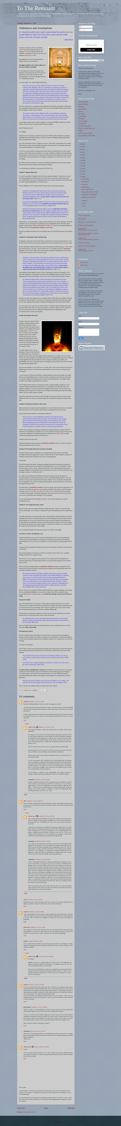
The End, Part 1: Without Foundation (87, 222)
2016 (81, 171)
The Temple (81, 118)
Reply (25, 720)
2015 (81, 174)
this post (38, 53)
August (84, 200)
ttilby (25, 801)
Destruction (81, 106)
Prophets (80, 130)
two (31, 55)
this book (27, 501)
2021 (81, 157)
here (42, 499)
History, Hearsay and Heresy (85, 133)
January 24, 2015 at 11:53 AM (37, 1031)
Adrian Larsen (32, 727)
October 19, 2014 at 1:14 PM (35, 941)
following (27, 55)
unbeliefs (21, 49)
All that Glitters (82, 123)
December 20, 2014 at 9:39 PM (42, 859)
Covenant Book (82, 116)
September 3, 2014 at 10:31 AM (46, 727)
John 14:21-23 (29, 491)
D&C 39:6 (21, 332)
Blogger (63, 1122)
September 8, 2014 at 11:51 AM (42, 841)
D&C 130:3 (37, 491)
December (84, 179)
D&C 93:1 (43, 491)
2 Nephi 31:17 (49, 225)
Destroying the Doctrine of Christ (89, 192)
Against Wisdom (82, 109)
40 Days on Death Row (84, 215)
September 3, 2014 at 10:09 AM (34, 801)
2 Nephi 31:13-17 (32, 331)
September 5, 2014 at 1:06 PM (36, 911)
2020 (81, 160)
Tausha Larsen (83, 265)
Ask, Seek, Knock (82, 121)
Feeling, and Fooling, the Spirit (86, 225)
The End (80, 111)
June (83, 206)
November (84, 181)
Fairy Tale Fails (82, 218)
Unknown (26, 911)
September (84, 187)
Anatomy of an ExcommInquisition (87, 246)
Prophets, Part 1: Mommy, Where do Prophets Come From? (88, 238)
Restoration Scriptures (83, 242)
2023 (81, 152)
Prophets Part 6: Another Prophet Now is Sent (85, 250)
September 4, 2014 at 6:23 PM (42, 779)
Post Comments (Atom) (29, 1112)
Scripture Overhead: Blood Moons (86, 128)
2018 (81, 165)
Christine (26, 701)
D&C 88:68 (58, 491)
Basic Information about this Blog (86, 135)
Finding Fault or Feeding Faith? (89, 194)
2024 (81, 149)
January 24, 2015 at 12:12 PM (41, 1047)
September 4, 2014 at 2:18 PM (34, 899)
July (83, 203)
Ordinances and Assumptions (88, 197)
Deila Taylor (27, 927)
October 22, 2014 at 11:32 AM (36, 984)
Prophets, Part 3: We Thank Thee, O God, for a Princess (87, 229)
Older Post (71, 1108)
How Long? (81, 114)
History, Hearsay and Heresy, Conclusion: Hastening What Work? (88, 234)
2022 (81, 155)
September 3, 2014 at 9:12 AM (36, 701)
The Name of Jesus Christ (84, 126)
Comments (83, 30)
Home (46, 1108)
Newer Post (21, 1108)
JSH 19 (62, 433)
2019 (81, 163)
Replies (27, 723)
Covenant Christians (83, 104)
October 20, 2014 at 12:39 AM (46, 956)
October (84, 184)
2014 (81, 176)
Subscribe (91, 50)
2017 (81, 168)
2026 (81, 144)
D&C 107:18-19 (50, 491)
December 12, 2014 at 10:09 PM (39, 1007)
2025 (81, 146)
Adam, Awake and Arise (87, 189)
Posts (81, 26)
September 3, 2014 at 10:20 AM (46, 816)
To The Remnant (36, 8)
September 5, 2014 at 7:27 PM (38, 927)
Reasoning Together (83, 101)
